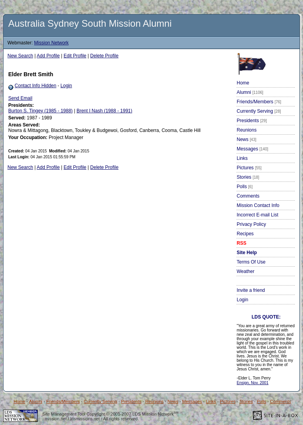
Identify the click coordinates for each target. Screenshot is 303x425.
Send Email (20, 98)
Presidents (252, 120)
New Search (20, 56)
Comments (248, 196)
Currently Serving (259, 111)
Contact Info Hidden (35, 85)
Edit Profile (75, 56)
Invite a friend (251, 290)
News (246, 139)
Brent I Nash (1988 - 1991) (104, 111)
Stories (248, 177)
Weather (245, 271)
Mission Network (51, 43)
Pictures (249, 167)
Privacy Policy (251, 224)
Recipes (245, 233)
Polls (244, 186)
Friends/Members (259, 101)
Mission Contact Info (258, 205)
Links (242, 158)
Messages (252, 149)
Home (243, 83)
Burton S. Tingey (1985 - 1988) (40, 111)
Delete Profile (104, 56)
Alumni (250, 92)
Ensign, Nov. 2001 (252, 383)
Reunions (247, 130)
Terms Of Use (251, 262)
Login (66, 85)
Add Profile (48, 56)
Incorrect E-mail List (257, 215)
